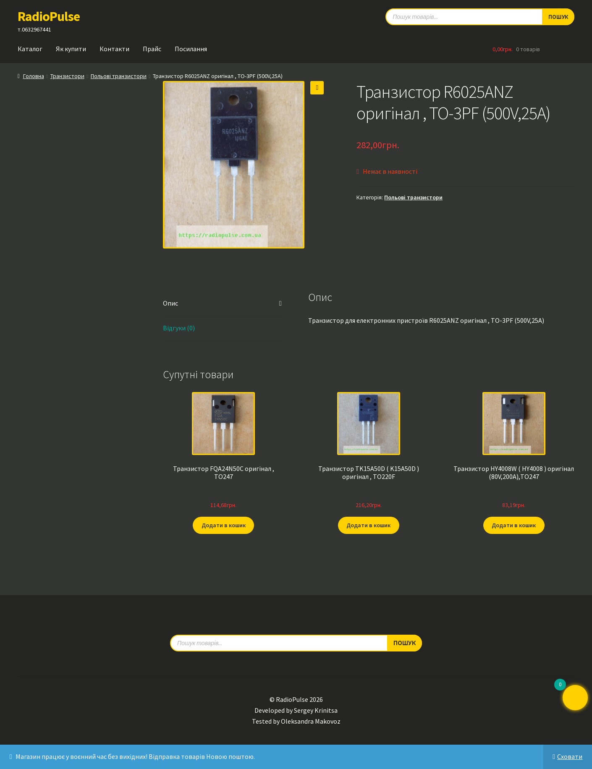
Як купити (71, 48)
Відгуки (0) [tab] (179, 328)
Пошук (404, 642)
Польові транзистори (119, 76)
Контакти (114, 48)
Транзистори (67, 76)
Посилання (191, 48)
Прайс (152, 48)
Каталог (30, 48)
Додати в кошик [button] (223, 525)
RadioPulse (49, 16)
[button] (317, 87)
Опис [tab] (170, 303)
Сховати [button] (569, 756)
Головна (33, 76)
